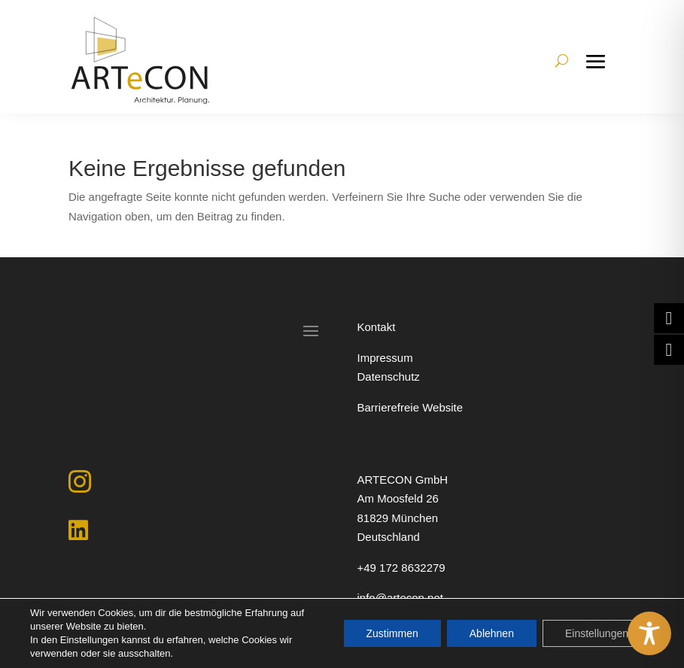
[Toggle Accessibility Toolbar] (649, 633)
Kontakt (376, 326)
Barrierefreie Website (410, 407)
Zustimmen (392, 633)
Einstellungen (596, 633)
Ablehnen (492, 633)
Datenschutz (388, 376)
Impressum (384, 357)
